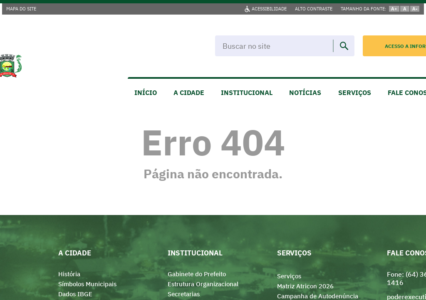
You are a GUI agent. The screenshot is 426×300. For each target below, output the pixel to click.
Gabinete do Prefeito (197, 274)
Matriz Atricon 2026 (305, 286)
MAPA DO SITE (21, 9)
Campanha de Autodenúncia (317, 296)
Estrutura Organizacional (203, 284)
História (69, 274)
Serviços (289, 276)
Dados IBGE (75, 294)
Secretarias (184, 294)
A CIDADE (188, 92)
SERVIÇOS (354, 92)
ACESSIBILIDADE (269, 9)
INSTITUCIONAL (246, 92)
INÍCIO (145, 92)
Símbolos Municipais (87, 284)
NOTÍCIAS (305, 92)
